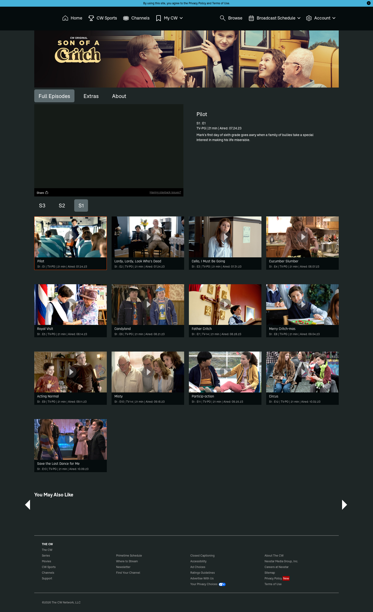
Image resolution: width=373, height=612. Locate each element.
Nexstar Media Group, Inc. (281, 561)
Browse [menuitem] (231, 18)
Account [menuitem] (320, 18)
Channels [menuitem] (136, 18)
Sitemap (270, 572)
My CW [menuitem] (169, 18)
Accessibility (198, 561)
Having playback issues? (165, 192)
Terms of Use (220, 3)
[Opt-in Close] (369, 3)
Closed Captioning (202, 555)
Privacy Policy (197, 3)
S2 (62, 205)
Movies (46, 561)
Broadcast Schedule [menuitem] (274, 18)
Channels (48, 572)
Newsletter (123, 567)
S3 (42, 205)
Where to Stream (127, 561)
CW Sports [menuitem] (102, 18)
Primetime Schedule (129, 555)
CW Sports (49, 567)
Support (47, 578)
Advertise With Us (202, 578)
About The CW (274, 555)
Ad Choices (197, 567)
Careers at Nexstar (277, 567)
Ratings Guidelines (202, 572)
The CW (44, 17)
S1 (81, 205)
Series (46, 555)
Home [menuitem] (72, 18)
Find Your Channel (128, 572)
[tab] (54, 95)
